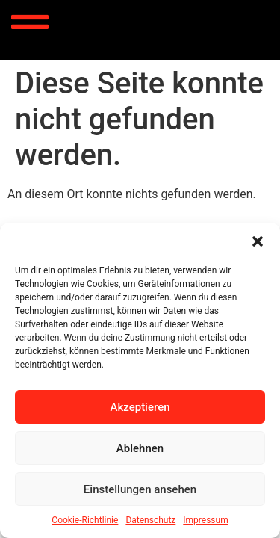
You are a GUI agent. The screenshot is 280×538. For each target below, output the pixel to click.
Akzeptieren (139, 407)
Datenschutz (150, 520)
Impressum (205, 520)
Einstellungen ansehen (140, 489)
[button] (257, 241)
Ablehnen (140, 448)
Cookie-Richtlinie (85, 520)
